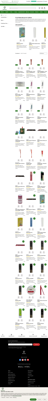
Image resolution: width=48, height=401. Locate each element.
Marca (2, 20)
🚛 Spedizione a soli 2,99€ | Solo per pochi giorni (24, 4)
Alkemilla (27, 93)
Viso (11, 11)
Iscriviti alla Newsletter (24, 341)
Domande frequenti (11, 380)
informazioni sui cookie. (17, 395)
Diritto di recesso (31, 382)
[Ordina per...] (43, 53)
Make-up (27, 11)
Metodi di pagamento (12, 375)
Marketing (14, 397)
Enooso (16, 208)
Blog (28, 377)
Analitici (7, 397)
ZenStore (30, 42)
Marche (45, 11)
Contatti (9, 383)
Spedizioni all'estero (11, 377)
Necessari (3, 397)
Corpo (16, 11)
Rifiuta (45, 399)
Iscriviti (36, 344)
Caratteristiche (3, 17)
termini (21, 347)
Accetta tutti (33, 399)
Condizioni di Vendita (31, 381)
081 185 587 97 (5, 1)
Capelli (6, 11)
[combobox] (23, 8)
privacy (25, 346)
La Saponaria (18, 42)
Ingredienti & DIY (22, 11)
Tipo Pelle (2, 26)
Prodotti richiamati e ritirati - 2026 (34, 386)
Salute (41, 11)
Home (2, 15)
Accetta (39, 399)
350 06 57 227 (16, 1)
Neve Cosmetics (17, 162)
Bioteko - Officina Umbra (29, 299)
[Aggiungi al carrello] (20, 40)
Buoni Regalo (10, 382)
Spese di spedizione (11, 374)
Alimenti (36, 11)
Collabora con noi (11, 378)
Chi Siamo (29, 372)
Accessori (32, 11)
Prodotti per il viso (4, 23)
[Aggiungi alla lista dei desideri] (24, 40)
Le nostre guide (30, 375)
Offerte (2, 11)
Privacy (29, 384)
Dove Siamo (30, 374)
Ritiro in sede (10, 372)
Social (10, 397)
